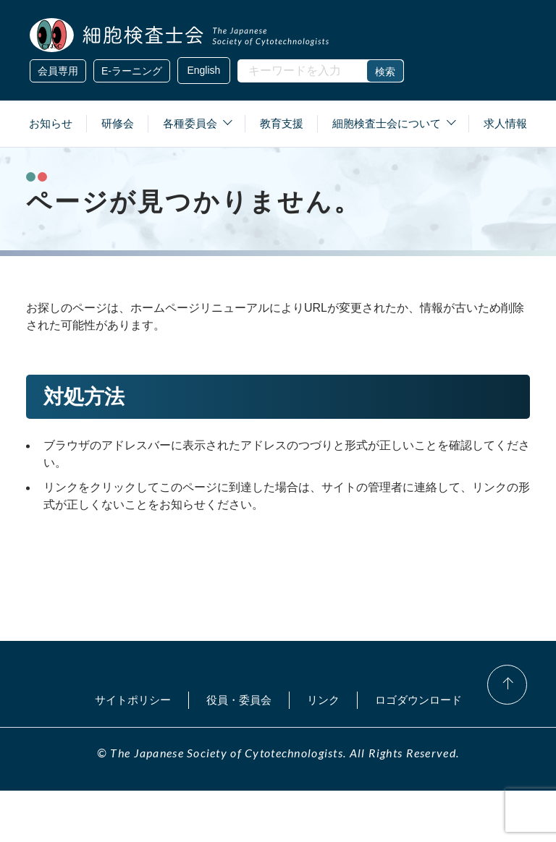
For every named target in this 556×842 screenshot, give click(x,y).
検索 (381, 71)
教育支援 (281, 123)
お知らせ (50, 123)
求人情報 (505, 123)
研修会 (117, 123)
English (202, 71)
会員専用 (58, 71)
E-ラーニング (131, 71)
